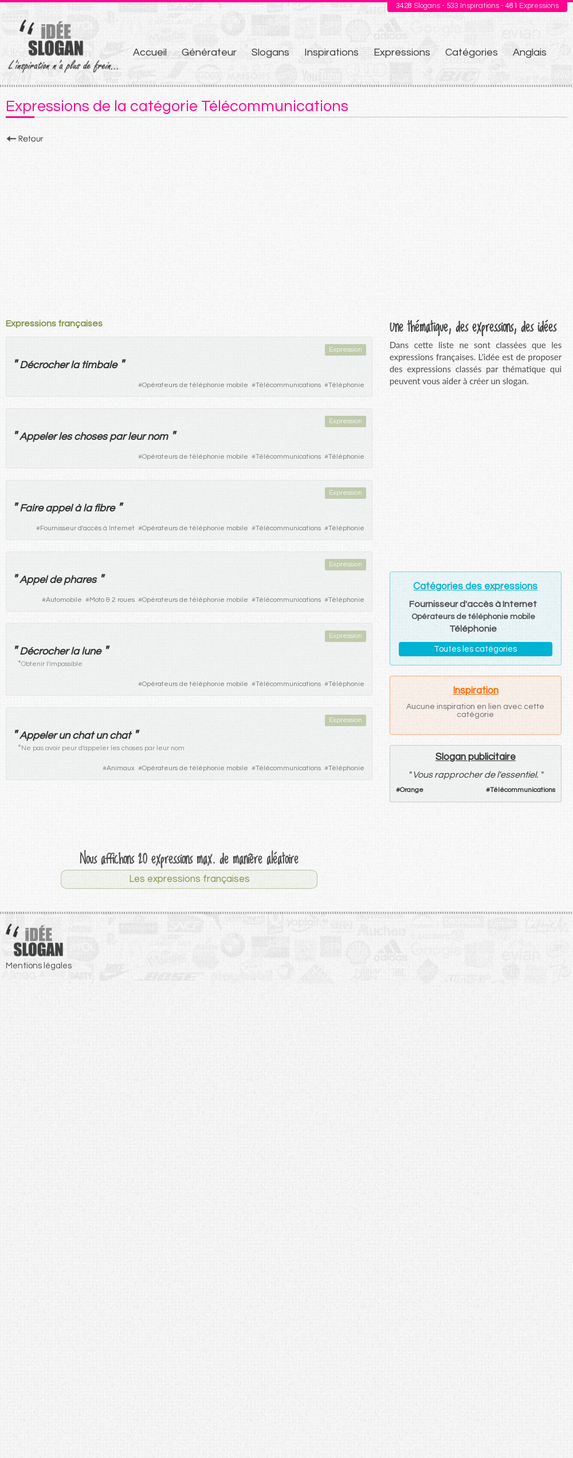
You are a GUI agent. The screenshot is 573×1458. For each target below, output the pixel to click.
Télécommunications (288, 385)
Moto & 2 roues (112, 600)
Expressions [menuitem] (402, 52)
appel (58, 508)
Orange (411, 790)
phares (80, 579)
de (55, 579)
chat (82, 735)
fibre (104, 508)
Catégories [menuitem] (471, 52)
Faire (31, 508)
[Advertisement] (286, 227)
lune (91, 651)
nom (157, 436)
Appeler (37, 436)
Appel (33, 579)
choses (90, 436)
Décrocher (43, 365)
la (74, 365)
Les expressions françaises (189, 879)
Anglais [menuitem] (530, 52)
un (64, 735)
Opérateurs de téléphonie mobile (195, 385)
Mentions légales (39, 966)
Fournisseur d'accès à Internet (87, 528)
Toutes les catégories (475, 649)
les (65, 436)
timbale (99, 365)
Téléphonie (346, 385)
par (117, 436)
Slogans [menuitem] (270, 52)
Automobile (64, 600)
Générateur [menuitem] (209, 52)
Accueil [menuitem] (150, 52)
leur (136, 436)
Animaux (121, 768)
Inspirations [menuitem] (331, 52)
